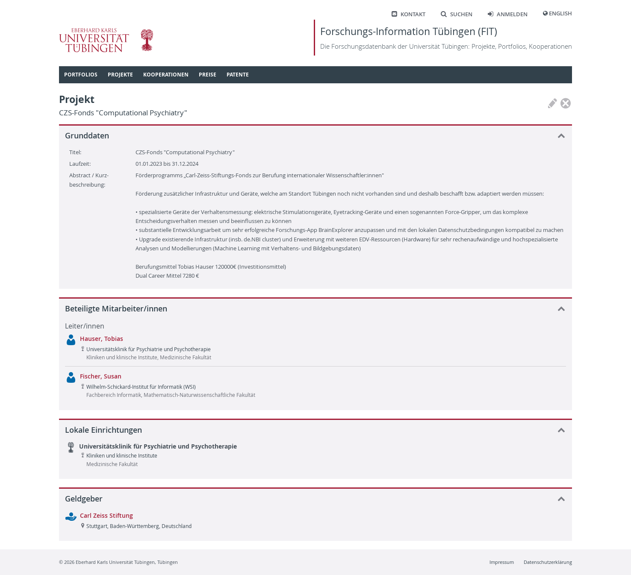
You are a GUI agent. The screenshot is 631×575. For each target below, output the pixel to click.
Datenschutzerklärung (548, 562)
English (560, 13)
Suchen (456, 14)
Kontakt (408, 14)
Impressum (501, 562)
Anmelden (508, 14)
